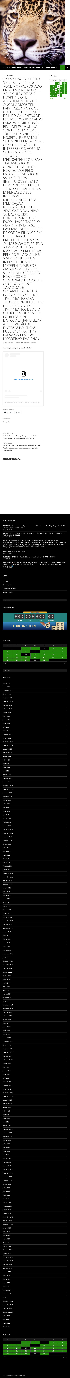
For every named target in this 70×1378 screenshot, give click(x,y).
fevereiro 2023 (7, 822)
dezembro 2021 (8, 873)
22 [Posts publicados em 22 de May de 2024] (56, 92)
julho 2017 (6, 1067)
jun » (65, 98)
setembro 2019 (8, 972)
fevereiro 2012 (7, 1294)
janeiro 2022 (7, 869)
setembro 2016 (8, 1103)
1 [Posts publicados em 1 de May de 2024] (55, 83)
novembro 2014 (8, 1173)
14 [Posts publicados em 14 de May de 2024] (53, 89)
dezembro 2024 (8, 742)
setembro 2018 (8, 1016)
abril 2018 (6, 1034)
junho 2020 (6, 939)
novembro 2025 (8, 701)
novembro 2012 (8, 1261)
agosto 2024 (7, 756)
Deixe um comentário (30, 342)
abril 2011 (6, 1327)
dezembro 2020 (8, 917)
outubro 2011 (7, 1308)
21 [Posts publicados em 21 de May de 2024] (53, 92)
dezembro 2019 (8, 961)
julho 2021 (6, 891)
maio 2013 (6, 1239)
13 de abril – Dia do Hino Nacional (14, 551)
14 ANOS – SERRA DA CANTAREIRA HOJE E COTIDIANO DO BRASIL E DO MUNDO (30, 67)
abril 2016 (6, 1122)
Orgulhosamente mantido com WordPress (14, 1375)
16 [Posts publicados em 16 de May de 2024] (58, 89)
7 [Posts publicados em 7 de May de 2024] (53, 86)
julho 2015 (6, 1144)
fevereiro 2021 (7, 910)
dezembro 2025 (8, 698)
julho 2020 (6, 935)
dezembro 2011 (8, 1301)
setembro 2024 (8, 752)
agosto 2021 (7, 888)
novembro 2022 (8, 833)
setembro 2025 (8, 709)
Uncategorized (8, 75)
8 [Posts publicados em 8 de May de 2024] (55, 86)
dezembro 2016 (8, 1093)
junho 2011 (6, 1319)
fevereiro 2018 (7, 1041)
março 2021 (7, 906)
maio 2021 (6, 899)
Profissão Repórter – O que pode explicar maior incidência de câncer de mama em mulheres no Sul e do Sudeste (23, 435)
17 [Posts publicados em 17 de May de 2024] (61, 89)
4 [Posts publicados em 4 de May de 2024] (63, 83)
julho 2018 (6, 1023)
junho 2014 (6, 1191)
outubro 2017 (7, 1056)
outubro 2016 (7, 1100)
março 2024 (7, 774)
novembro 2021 (8, 877)
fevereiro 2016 (7, 1129)
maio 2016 (6, 1118)
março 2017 (7, 1082)
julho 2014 (6, 1188)
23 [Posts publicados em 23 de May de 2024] (58, 92)
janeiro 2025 (7, 738)
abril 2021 (6, 902)
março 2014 (7, 1202)
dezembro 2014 (8, 1169)
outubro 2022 (7, 837)
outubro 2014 (7, 1177)
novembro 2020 (8, 921)
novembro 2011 (8, 1305)
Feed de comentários (9, 588)
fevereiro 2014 (7, 1206)
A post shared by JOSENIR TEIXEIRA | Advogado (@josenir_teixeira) (26, 402)
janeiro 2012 (7, 1297)
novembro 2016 (8, 1096)
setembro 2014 (8, 1180)
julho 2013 (6, 1231)
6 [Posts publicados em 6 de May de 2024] (7, 651)
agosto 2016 (7, 1107)
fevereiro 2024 (7, 778)
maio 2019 (6, 986)
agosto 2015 (7, 1140)
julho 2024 (6, 760)
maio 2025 (6, 723)
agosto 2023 (7, 800)
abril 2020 (6, 946)
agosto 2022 (7, 844)
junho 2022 (6, 851)
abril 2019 (6, 990)
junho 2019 (6, 983)
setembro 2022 (8, 840)
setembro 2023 (8, 796)
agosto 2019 (7, 976)
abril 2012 (6, 1286)
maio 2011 (6, 1323)
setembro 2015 (8, 1136)
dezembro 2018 (8, 1005)
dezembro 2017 (8, 1049)
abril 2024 (6, 771)
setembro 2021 (8, 884)
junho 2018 (6, 1027)
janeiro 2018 (7, 1045)
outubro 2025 (7, 705)
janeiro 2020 (7, 957)
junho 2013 (6, 1235)
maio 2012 (6, 1283)
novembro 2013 (8, 1217)
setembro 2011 (8, 1312)
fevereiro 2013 (7, 1250)
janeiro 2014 (7, 1210)
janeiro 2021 (7, 913)
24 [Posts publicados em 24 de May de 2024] (61, 92)
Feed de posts (7, 585)
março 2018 (7, 1038)
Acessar (5, 581)
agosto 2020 (7, 932)
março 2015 (7, 1158)
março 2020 (7, 950)
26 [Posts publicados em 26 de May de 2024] (65, 92)
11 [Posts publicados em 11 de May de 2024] (63, 86)
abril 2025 (6, 727)
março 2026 (7, 687)
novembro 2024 (8, 745)
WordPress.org (8, 592)
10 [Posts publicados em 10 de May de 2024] (61, 86)
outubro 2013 (7, 1220)
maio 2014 (6, 1195)
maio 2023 (6, 811)
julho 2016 (6, 1111)
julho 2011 (6, 1316)
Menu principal (67, 67)
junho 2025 (6, 720)
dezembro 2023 (8, 785)
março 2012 (7, 1290)
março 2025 (7, 731)
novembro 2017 (8, 1052)
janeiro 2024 (7, 782)
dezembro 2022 (8, 829)
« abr (51, 98)
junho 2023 (6, 807)
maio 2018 (6, 1030)
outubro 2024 (7, 749)
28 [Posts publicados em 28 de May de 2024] (53, 95)
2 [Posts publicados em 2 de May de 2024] (58, 83)
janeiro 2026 (7, 694)
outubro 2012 (7, 1264)
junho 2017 (6, 1071)
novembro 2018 (8, 1008)
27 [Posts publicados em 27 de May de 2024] (51, 95)
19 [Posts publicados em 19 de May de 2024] (65, 89)
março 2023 (7, 818)
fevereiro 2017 (7, 1085)
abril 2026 (6, 683)
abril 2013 (6, 1242)
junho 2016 (6, 1114)
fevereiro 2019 (7, 997)
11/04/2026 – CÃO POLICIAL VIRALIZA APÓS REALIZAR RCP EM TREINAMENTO (29, 557)
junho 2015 (6, 1147)
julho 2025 (6, 716)
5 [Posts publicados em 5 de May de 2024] (65, 83)
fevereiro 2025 (7, 734)
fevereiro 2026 (7, 690)
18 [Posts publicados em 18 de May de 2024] (63, 89)
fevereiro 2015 (7, 1162)
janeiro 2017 (7, 1089)
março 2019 (7, 994)
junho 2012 (6, 1279)
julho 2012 (6, 1275)
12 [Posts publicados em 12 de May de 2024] (65, 86)
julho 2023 (6, 804)
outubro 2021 (7, 880)
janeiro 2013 (7, 1253)
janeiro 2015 (7, 1166)
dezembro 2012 (8, 1257)
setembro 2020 (8, 928)
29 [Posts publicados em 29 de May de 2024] (56, 95)
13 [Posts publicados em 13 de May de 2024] (51, 89)
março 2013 (7, 1246)
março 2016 (7, 1125)
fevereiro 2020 (7, 954)
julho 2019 (6, 979)
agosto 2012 (7, 1272)
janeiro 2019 (7, 1001)
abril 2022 (6, 859)
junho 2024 (6, 763)
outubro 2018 (7, 1012)
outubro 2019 (7, 968)
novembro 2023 (8, 789)
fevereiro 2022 (7, 866)
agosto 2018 (7, 1019)
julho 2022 (6, 848)
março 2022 (7, 862)
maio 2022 (6, 855)
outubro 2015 (7, 1133)
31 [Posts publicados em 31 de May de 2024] (61, 95)
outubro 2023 (7, 793)
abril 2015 (6, 1155)
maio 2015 (6, 1151)
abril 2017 (6, 1078)
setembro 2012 (8, 1268)
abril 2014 (6, 1199)
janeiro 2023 (7, 826)
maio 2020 (6, 943)
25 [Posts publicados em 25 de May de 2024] (63, 92)
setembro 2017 (8, 1060)
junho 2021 (6, 895)
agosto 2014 (7, 1184)
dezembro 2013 (8, 1213)
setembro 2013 (8, 1224)
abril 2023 (6, 815)
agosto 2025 (7, 712)
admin (18, 342)
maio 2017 (6, 1074)
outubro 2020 (7, 924)
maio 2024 (6, 767)
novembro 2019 (8, 965)
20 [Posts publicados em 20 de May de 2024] (51, 92)
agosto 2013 (7, 1228)
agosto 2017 (7, 1063)
